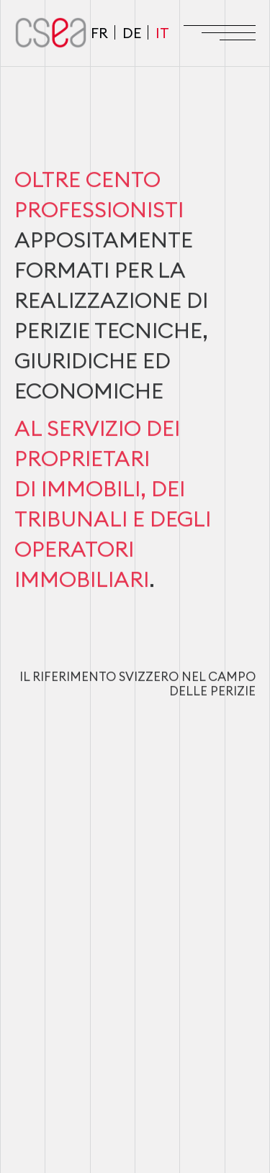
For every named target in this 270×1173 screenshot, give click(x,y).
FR (99, 33)
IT (162, 33)
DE (131, 33)
